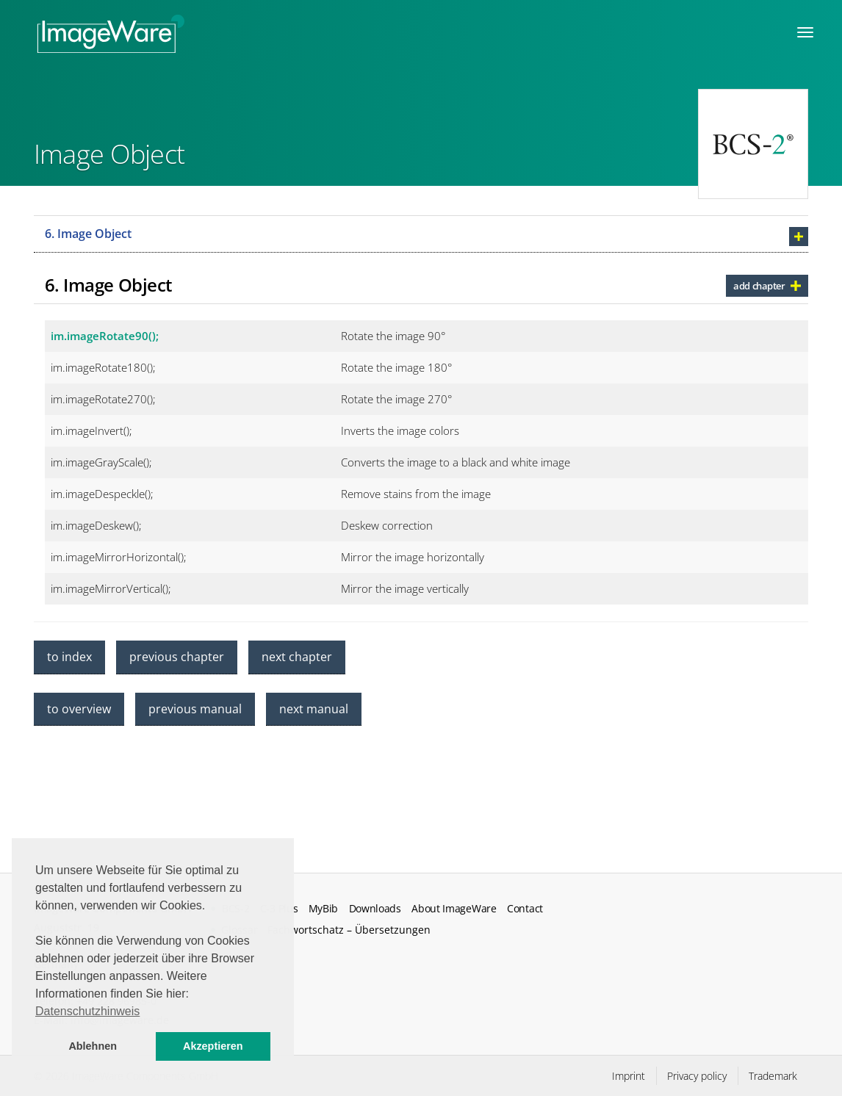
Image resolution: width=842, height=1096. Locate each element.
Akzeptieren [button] (213, 1046)
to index (69, 657)
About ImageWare (453, 908)
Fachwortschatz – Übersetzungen (349, 930)
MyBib (323, 908)
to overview (79, 709)
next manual (313, 709)
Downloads (375, 908)
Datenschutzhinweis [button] (87, 1011)
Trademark (773, 1076)
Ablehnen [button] (92, 1046)
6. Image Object (88, 234)
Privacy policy (697, 1076)
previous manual (195, 709)
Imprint (628, 1076)
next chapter (297, 657)
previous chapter (176, 657)
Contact (525, 908)
